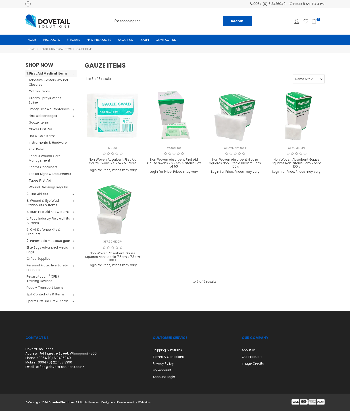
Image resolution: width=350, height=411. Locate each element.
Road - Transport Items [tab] (45, 287)
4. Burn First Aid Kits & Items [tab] (48, 212)
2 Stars (108, 154)
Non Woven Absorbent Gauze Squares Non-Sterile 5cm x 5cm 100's (296, 163)
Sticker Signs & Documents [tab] (50, 174)
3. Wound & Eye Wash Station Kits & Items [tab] (43, 202)
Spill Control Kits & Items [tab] (45, 294)
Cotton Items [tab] (39, 91)
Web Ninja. (145, 402)
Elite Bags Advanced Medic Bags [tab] (47, 249)
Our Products (252, 357)
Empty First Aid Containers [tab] (49, 109)
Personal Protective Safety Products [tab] (47, 267)
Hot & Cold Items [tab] (42, 136)
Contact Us (166, 39)
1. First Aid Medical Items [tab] (47, 73)
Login (144, 39)
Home (32, 39)
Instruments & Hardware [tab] (48, 142)
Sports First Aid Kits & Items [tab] (48, 301)
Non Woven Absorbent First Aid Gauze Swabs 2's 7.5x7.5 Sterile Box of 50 (174, 163)
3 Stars (113, 154)
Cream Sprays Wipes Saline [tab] (45, 100)
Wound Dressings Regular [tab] (48, 187)
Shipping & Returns (167, 350)
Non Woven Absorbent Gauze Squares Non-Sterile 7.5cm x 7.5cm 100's (112, 257)
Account (296, 21)
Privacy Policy (163, 363)
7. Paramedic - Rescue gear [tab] (48, 241)
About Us (125, 39)
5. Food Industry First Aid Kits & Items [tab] (48, 220)
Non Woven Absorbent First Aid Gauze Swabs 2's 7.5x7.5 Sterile (112, 161)
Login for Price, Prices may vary (113, 170)
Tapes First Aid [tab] (40, 180)
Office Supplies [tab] (38, 258)
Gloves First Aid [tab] (40, 129)
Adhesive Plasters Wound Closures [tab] (48, 82)
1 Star (104, 154)
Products (51, 39)
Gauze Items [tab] (39, 122)
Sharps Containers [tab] (43, 167)
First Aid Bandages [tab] (43, 116)
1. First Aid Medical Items (56, 49)
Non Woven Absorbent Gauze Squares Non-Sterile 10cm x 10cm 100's (235, 163)
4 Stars (117, 154)
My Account (162, 370)
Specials (73, 39)
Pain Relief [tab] (37, 149)
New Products (99, 39)
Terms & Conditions (168, 357)
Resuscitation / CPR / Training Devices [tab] (43, 278)
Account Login (164, 377)
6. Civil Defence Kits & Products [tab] (43, 231)
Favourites (306, 21)
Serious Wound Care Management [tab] (44, 158)
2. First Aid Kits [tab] (37, 194)
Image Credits (253, 363)
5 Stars (121, 154)
